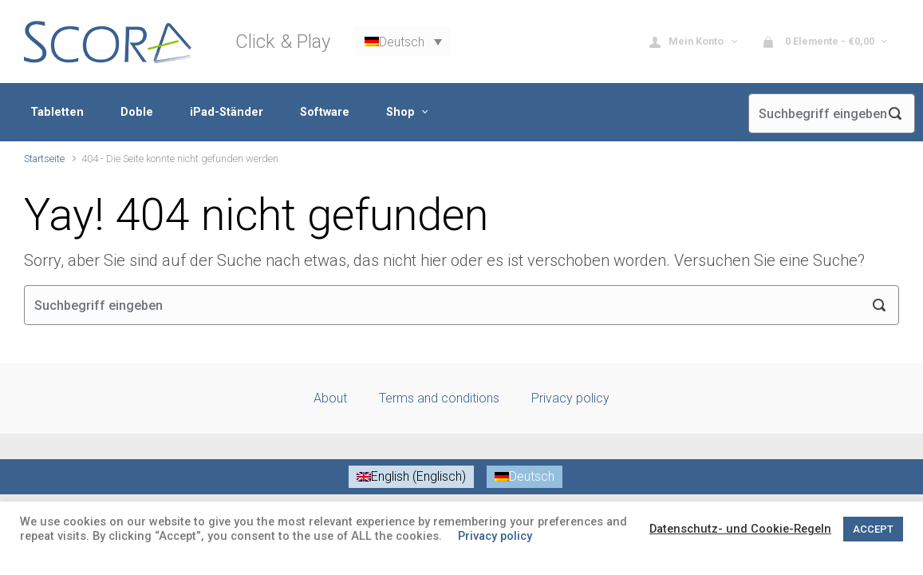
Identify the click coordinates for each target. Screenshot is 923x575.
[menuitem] (402, 42)
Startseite (44, 159)
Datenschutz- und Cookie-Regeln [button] (740, 528)
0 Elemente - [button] (819, 42)
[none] (402, 42)
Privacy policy (570, 398)
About (330, 398)
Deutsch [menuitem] (401, 41)
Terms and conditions (439, 398)
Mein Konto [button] (688, 42)
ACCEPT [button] (873, 529)
